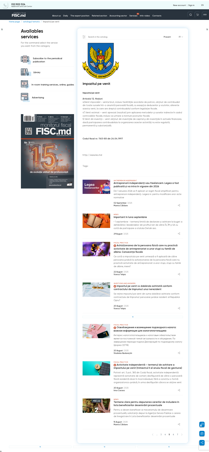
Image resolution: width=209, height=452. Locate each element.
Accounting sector (118, 14)
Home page (14, 22)
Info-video (143, 14)
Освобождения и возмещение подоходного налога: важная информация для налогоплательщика (145, 329)
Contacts (154, 14)
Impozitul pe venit (50, 22)
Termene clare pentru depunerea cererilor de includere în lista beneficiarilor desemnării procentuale (146, 403)
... (157, 434)
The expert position (81, 14)
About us (59, 14)
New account (179, 4)
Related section (100, 14)
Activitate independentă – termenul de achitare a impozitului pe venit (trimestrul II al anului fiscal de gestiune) (147, 366)
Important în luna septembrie (130, 217)
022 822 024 (18, 3)
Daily (68, 14)
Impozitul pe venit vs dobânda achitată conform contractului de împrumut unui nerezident (142, 287)
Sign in (191, 4)
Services (133, 14)
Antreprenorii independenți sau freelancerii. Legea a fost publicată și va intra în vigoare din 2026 (146, 185)
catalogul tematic (30, 22)
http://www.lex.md (92, 155)
